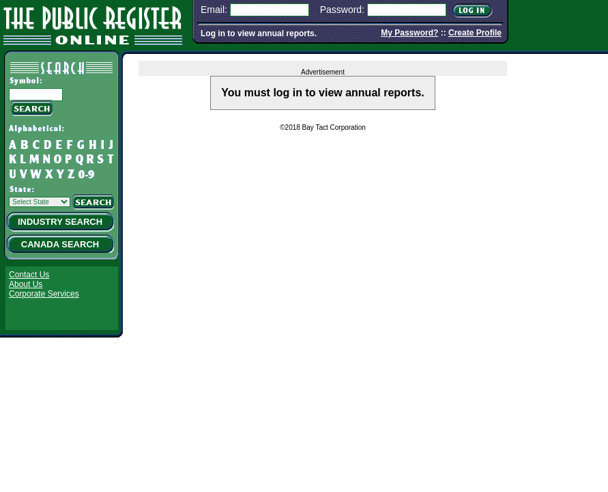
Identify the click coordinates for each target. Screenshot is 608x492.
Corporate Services (44, 294)
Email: (214, 9)
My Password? (409, 33)
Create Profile (475, 33)
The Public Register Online (93, 23)
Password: (342, 9)
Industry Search (60, 222)
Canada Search (60, 244)
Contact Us (29, 274)
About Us (25, 284)
